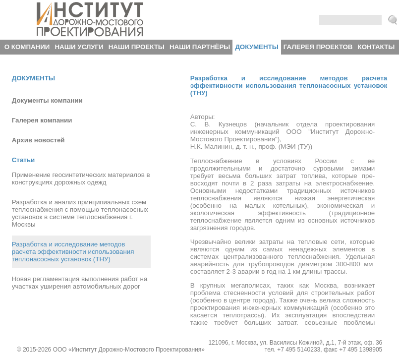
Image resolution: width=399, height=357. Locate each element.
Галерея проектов (318, 47)
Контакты (376, 47)
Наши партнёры (200, 47)
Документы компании (47, 100)
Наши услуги (79, 47)
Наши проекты (137, 47)
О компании (27, 47)
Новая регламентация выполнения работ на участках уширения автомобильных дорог (80, 282)
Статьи (23, 160)
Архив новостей (38, 140)
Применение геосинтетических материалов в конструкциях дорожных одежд (81, 178)
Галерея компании (42, 120)
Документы (256, 47)
